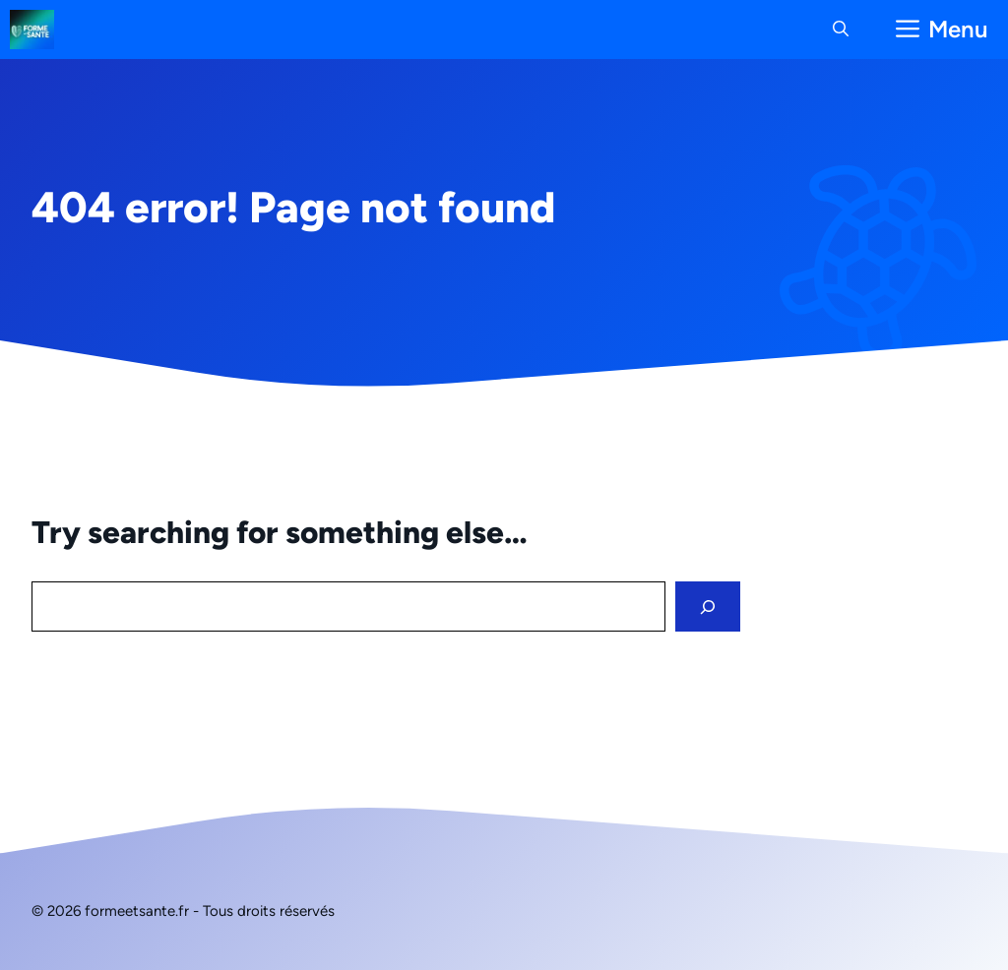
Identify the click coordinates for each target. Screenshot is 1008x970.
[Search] (707, 606)
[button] (840, 29)
